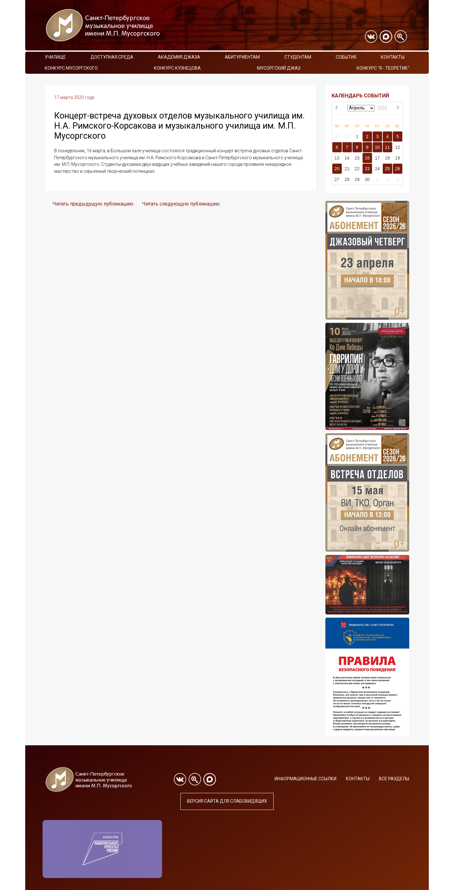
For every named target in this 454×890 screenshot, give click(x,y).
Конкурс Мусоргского (71, 68)
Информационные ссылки (305, 778)
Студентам (297, 57)
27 (337, 179)
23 (367, 168)
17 (377, 157)
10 (377, 147)
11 (387, 147)
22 (357, 168)
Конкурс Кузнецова (177, 68)
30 (337, 136)
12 (397, 147)
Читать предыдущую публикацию (93, 204)
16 (367, 157)
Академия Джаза (179, 57)
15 (357, 157)
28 (347, 179)
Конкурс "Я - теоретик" (383, 68)
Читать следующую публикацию (181, 204)
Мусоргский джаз (278, 68)
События (346, 57)
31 (347, 136)
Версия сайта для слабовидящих (227, 801)
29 (357, 179)
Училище (55, 57)
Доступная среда (111, 57)
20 (337, 168)
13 (337, 157)
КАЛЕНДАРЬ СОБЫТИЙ (360, 96)
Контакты (393, 57)
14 (347, 157)
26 (397, 168)
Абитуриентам (242, 57)
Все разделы (394, 778)
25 (387, 168)
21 (347, 168)
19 (397, 157)
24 (377, 168)
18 (387, 157)
